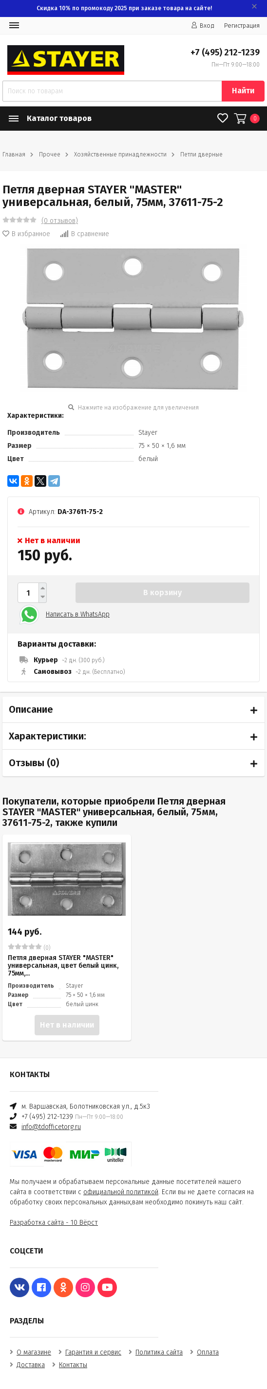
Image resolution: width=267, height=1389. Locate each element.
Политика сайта (159, 1352)
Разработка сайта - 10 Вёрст (54, 1222)
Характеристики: (47, 736)
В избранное (26, 234)
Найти (243, 90)
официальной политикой (120, 1192)
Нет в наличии (67, 1024)
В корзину (162, 592)
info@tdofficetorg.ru (51, 1127)
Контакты (73, 1365)
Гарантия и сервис (93, 1352)
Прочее (49, 154)
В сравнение (84, 234)
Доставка (31, 1365)
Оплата (208, 1352)
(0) (29, 947)
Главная (13, 154)
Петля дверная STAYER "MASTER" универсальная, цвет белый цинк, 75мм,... (63, 965)
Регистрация (242, 25)
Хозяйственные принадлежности (120, 154)
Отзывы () (34, 763)
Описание (31, 709)
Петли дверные (201, 154)
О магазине (34, 1352)
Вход (202, 25)
